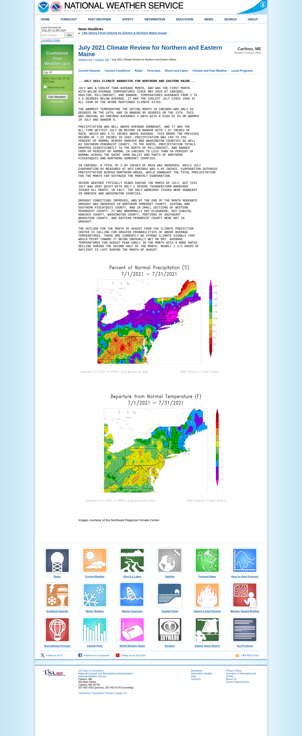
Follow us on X (51, 689)
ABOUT (253, 19)
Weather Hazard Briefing (245, 644)
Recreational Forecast (57, 679)
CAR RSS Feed (247, 689)
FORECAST (69, 19)
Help (193, 710)
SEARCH (230, 19)
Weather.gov (85, 59)
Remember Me (56, 87)
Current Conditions (117, 70)
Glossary (196, 713)
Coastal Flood (170, 644)
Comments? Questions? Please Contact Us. (102, 727)
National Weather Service (92, 710)
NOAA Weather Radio (132, 679)
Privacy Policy (57, 101)
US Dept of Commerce (90, 705)
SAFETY (127, 19)
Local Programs (242, 70)
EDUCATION (184, 19)
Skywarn (170, 679)
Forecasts (154, 70)
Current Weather (94, 609)
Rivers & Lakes (132, 609)
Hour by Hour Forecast (245, 609)
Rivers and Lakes (176, 70)
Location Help (50, 40)
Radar (139, 70)
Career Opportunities (237, 716)
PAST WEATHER (99, 19)
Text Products (245, 679)
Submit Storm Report (207, 679)
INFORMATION (155, 19)
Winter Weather (94, 644)
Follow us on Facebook (93, 689)
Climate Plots (94, 679)
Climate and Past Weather (210, 70)
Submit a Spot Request (207, 644)
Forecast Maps (207, 609)
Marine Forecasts (132, 644)
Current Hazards (89, 70)
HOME (45, 19)
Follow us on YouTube (130, 689)
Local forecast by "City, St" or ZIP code (53, 29)
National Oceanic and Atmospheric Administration (105, 707)
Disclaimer (197, 705)
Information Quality (201, 707)
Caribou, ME (102, 59)
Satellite (170, 609)
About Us (231, 713)
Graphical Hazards (57, 644)
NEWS (208, 19)
